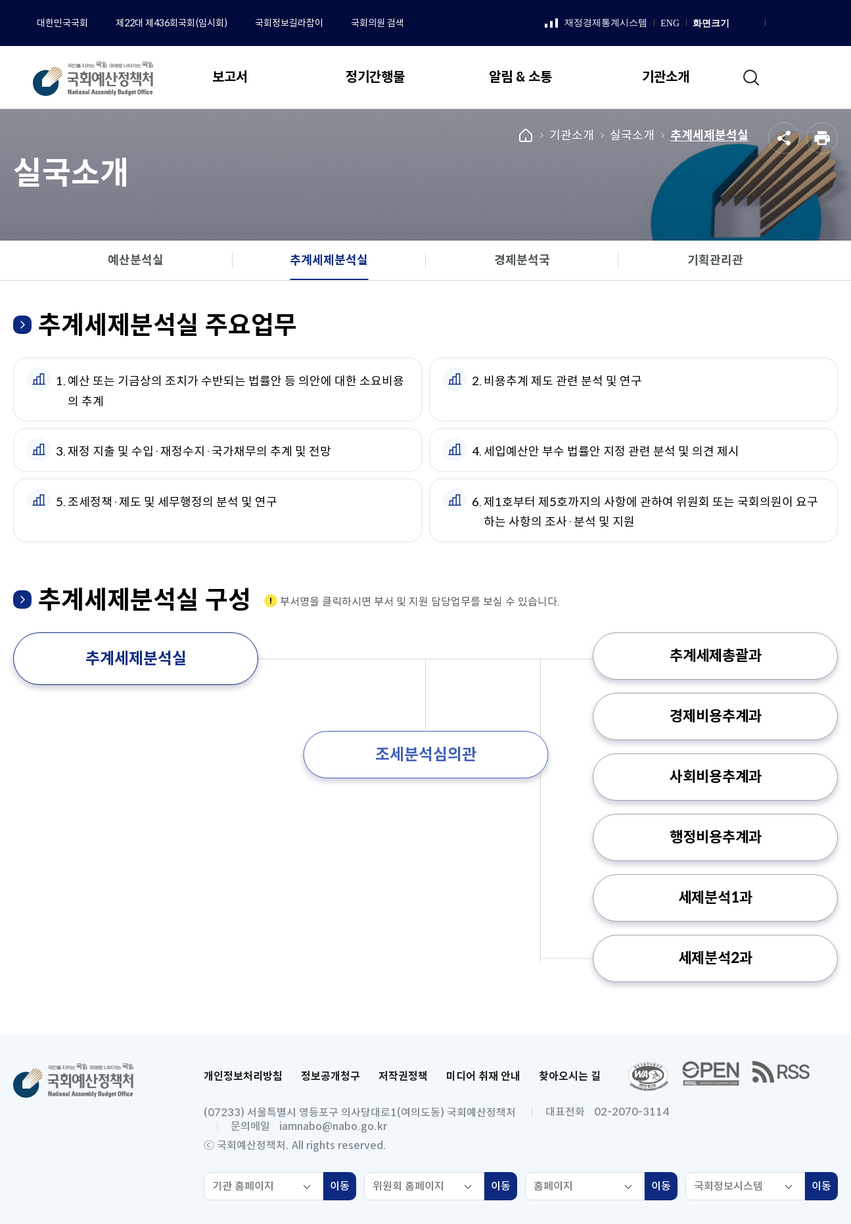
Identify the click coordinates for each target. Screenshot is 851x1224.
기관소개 (571, 135)
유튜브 (809, 23)
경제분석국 (522, 260)
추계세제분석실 (709, 135)
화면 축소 (752, 24)
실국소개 (632, 135)
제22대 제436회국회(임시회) (171, 23)
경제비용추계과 (716, 716)
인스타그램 (793, 23)
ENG (669, 23)
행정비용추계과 (716, 837)
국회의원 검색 (377, 23)
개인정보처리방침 (243, 1076)
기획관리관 (715, 260)
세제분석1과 (715, 897)
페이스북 (776, 23)
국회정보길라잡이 (289, 23)
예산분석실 (136, 260)
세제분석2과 (715, 958)
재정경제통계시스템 (596, 24)
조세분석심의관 (425, 755)
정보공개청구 (330, 1076)
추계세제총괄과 (716, 656)
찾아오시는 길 (570, 1076)
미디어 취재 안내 (483, 1076)
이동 (343, 1188)
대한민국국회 (62, 23)
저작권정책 (403, 1076)
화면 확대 (738, 24)
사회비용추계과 (716, 777)
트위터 (826, 23)
